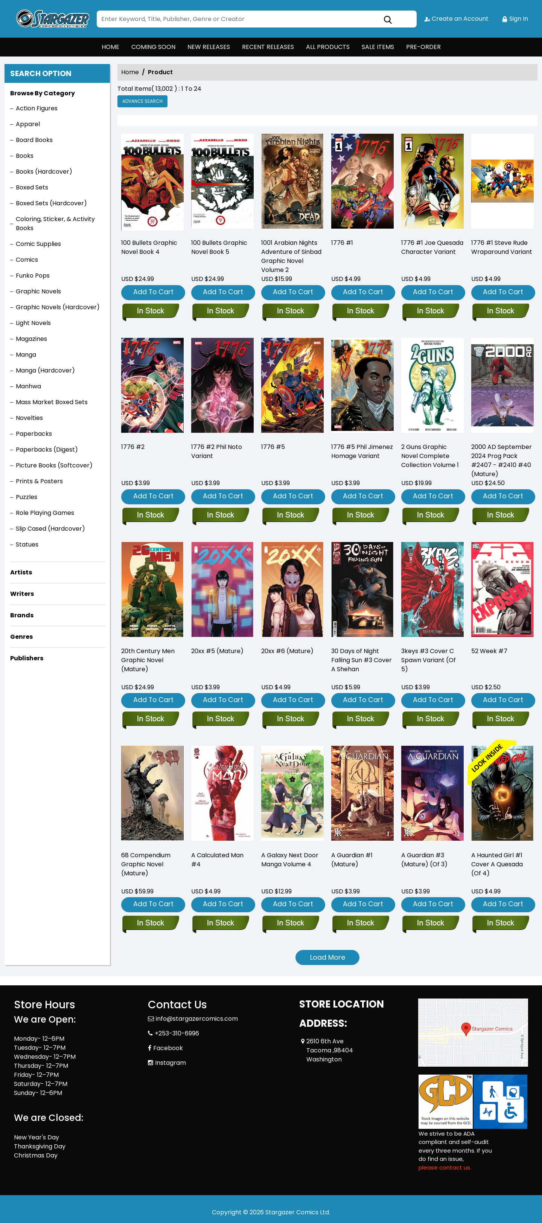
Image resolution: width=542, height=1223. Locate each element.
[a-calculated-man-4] (220, 923)
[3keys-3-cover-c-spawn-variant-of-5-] (430, 719)
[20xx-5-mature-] (220, 719)
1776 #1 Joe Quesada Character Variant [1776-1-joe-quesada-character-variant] (432, 247)
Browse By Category (42, 93)
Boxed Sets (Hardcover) (51, 203)
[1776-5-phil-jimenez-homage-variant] (360, 515)
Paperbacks (34, 433)
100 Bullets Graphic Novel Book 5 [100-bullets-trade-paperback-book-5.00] (219, 247)
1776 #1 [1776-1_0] (342, 242)
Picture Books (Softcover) (54, 465)
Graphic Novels (38, 291)
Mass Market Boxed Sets (52, 402)
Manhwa (28, 386)
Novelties (29, 418)
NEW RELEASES (208, 47)
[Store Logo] (51, 19)
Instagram (170, 1062)
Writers (22, 593)
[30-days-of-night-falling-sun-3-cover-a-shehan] (360, 719)
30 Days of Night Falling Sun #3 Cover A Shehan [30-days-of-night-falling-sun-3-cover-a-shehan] (361, 660)
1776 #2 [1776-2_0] (133, 447)
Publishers (26, 658)
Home (130, 72)
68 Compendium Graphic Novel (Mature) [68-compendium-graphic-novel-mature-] (146, 864)
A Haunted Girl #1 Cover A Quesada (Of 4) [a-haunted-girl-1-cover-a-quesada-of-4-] (497, 864)
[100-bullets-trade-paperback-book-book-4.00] (152, 183)
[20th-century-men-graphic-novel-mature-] (150, 719)
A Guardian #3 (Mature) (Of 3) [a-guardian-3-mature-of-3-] (424, 860)
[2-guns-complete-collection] (430, 515)
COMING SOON (153, 47)
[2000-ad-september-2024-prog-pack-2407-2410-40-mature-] (500, 515)
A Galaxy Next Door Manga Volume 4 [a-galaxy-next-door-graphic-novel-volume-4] (289, 860)
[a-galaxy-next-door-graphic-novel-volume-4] (290, 923)
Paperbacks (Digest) (47, 449)
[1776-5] (290, 515)
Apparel (28, 124)
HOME (110, 47)
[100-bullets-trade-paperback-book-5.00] (222, 183)
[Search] (257, 19)
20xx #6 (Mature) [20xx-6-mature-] (287, 651)
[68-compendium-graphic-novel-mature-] (150, 923)
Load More (327, 957)
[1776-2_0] (150, 515)
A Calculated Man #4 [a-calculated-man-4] (217, 860)
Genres (21, 636)
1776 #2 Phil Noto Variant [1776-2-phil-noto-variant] (216, 451)
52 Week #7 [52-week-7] (489, 651)
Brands (21, 615)
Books (24, 155)
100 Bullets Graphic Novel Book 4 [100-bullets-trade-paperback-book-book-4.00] (149, 247)
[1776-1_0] (362, 183)
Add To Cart (153, 291)
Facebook (168, 1048)
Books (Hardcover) (44, 171)
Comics (27, 259)
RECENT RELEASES (268, 47)
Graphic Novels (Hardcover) (58, 307)
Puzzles (26, 497)
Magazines (31, 338)
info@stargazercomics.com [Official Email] (197, 1018)
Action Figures (37, 108)
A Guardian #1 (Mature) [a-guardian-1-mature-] (352, 860)
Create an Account (456, 18)
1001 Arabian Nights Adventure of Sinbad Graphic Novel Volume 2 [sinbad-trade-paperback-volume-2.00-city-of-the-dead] (291, 256)
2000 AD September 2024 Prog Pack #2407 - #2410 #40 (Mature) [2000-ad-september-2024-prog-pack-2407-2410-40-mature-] (501, 460)
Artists (21, 572)
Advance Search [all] (142, 101)
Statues (27, 544)
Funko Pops (33, 275)
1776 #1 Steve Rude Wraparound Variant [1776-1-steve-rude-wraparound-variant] (501, 247)
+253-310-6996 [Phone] (177, 1033)
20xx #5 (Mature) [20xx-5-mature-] (217, 651)
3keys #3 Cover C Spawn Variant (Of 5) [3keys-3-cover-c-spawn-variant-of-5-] (428, 660)
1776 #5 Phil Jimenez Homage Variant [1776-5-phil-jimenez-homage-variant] (362, 451)
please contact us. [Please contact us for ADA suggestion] (445, 1167)
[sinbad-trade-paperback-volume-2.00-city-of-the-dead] (292, 183)
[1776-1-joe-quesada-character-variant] (432, 183)
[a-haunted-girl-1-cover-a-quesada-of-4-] (500, 923)
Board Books (34, 140)
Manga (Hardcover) (45, 370)
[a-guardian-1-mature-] (360, 923)
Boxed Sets (32, 187)
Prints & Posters (39, 481)
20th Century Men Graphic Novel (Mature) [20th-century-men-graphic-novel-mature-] (148, 660)
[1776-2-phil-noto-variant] (220, 515)
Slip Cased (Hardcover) (50, 528)
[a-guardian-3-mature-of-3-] (430, 923)
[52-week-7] (500, 719)
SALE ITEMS (378, 47)
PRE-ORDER (423, 47)
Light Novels (33, 323)
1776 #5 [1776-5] (273, 447)
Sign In (515, 18)
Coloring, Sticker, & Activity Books (55, 223)
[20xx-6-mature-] (290, 719)
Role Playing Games (45, 512)
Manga (26, 354)
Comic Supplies (38, 244)
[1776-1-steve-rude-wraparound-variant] (502, 183)
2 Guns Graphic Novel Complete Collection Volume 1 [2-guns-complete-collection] (430, 456)
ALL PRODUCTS (328, 47)
